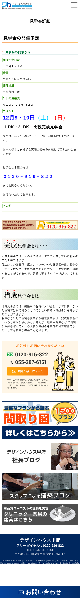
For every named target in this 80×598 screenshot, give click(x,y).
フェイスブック (30, 569)
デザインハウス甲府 (40, 540)
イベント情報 (20, 580)
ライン (10, 569)
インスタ (70, 569)
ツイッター (50, 569)
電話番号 (60, 580)
